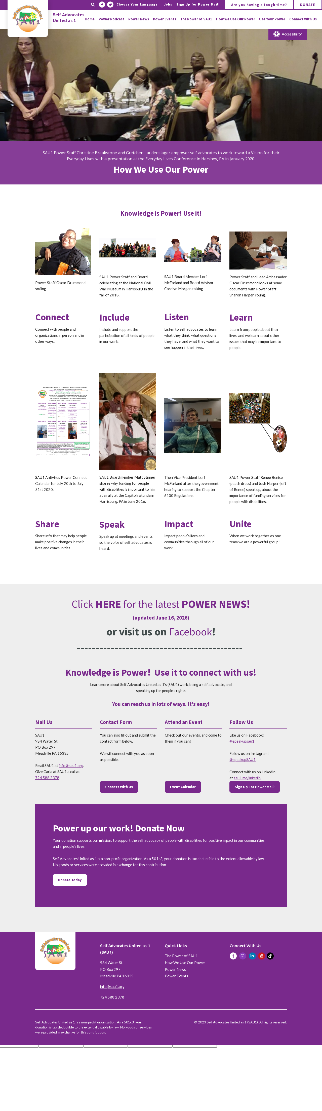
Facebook (190, 631)
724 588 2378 (47, 778)
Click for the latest (161, 604)
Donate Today (70, 880)
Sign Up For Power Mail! (254, 787)
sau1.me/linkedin (247, 778)
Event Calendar (183, 787)
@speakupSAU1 (242, 759)
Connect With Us (119, 787)
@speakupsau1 (241, 741)
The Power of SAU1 (181, 956)
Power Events (176, 976)
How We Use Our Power (185, 963)
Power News (175, 969)
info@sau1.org (71, 765)
